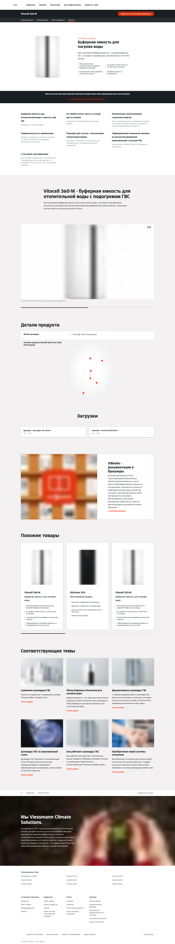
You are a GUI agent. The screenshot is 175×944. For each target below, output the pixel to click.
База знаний (55, 5)
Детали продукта (58, 20)
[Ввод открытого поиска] (153, 5)
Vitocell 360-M (43, 793)
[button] (146, 793)
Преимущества (42, 20)
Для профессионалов (72, 5)
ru (21, 793)
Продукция (30, 5)
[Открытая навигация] (15, 4)
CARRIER (42, 941)
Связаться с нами (91, 5)
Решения (42, 5)
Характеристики (27, 20)
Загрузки (71, 20)
